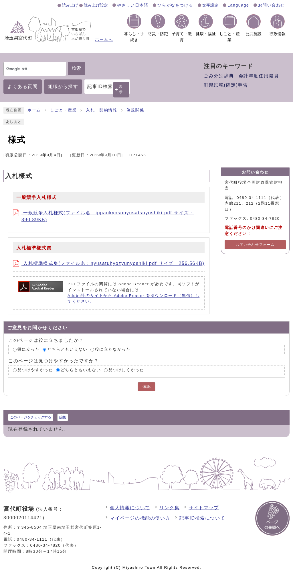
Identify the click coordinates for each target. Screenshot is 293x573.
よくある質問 (22, 86)
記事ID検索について (202, 518)
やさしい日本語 (132, 5)
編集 (62, 417)
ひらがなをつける (175, 5)
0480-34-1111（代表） (41, 539)
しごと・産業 (63, 110)
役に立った (28, 349)
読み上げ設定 (96, 5)
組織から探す (63, 86)
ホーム (34, 110)
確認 (146, 386)
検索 (76, 68)
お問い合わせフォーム (255, 244)
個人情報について (130, 507)
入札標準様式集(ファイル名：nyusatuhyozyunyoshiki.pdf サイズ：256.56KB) (108, 263)
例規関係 (135, 110)
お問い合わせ (271, 5)
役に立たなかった (113, 349)
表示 (121, 89)
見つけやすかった (35, 370)
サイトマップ (204, 507)
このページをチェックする (30, 417)
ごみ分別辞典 (219, 75)
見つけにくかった (126, 370)
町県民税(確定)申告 (226, 85)
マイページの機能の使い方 (140, 518)
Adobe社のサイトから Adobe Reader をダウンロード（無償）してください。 (133, 299)
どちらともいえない (67, 349)
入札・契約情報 (101, 110)
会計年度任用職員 (259, 75)
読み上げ (70, 5)
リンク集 (169, 507)
